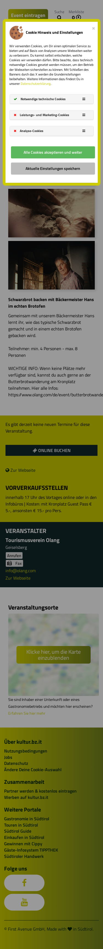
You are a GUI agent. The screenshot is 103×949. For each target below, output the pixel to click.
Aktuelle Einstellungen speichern (53, 168)
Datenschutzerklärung (36, 83)
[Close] (93, 27)
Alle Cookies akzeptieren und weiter (53, 152)
